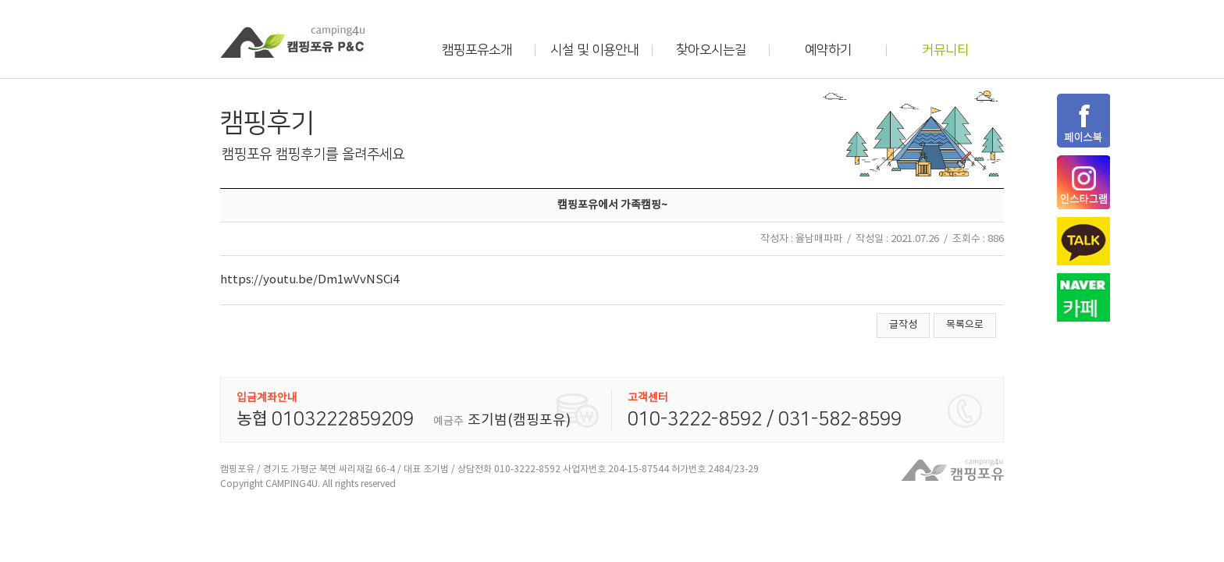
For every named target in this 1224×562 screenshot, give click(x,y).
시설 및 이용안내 (594, 50)
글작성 (903, 325)
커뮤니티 (945, 50)
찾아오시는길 (711, 50)
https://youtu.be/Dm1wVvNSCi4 (309, 279)
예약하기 (828, 50)
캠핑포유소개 (477, 50)
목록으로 (965, 325)
